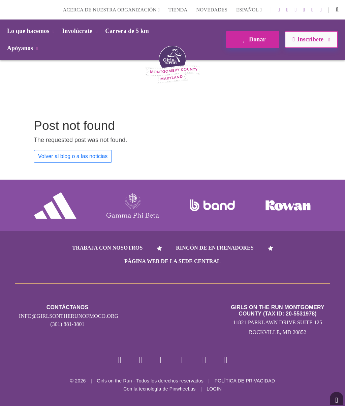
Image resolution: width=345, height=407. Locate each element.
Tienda (177, 9)
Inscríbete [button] (311, 39)
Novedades (211, 9)
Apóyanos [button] (23, 48)
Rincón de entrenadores (215, 248)
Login (6, 9)
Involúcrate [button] (81, 31)
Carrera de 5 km (127, 31)
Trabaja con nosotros (107, 248)
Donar (252, 39)
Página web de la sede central (172, 261)
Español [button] (249, 9)
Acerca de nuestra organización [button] (111, 9)
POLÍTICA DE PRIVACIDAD (245, 381)
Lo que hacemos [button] (32, 31)
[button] (337, 10)
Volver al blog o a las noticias (72, 156)
